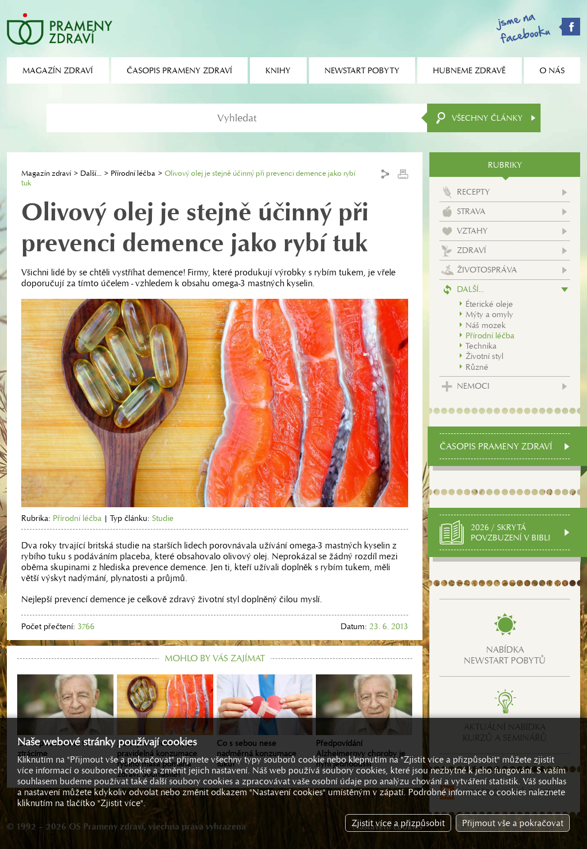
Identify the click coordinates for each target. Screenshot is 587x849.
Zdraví (471, 250)
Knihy (278, 70)
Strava (471, 211)
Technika (480, 346)
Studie (163, 518)
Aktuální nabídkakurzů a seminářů (505, 732)
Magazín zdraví (46, 173)
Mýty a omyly (489, 314)
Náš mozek (485, 325)
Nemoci (473, 386)
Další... (90, 173)
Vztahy (472, 231)
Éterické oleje (489, 304)
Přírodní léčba (133, 173)
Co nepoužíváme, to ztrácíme (65, 716)
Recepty (473, 192)
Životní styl (484, 356)
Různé (476, 367)
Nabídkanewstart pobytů (505, 655)
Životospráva (487, 269)
